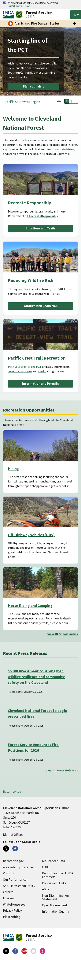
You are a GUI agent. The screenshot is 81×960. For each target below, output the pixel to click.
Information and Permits (40, 383)
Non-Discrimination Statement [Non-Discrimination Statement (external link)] (55, 897)
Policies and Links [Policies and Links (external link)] (54, 883)
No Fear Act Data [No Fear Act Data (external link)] (53, 861)
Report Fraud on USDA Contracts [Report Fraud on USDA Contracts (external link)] (57, 875)
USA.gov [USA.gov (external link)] (8, 898)
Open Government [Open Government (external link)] (54, 905)
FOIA (45, 867)
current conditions (20, 371)
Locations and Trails (40, 228)
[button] (59, 101)
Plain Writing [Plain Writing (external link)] (11, 917)
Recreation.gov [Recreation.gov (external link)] (13, 861)
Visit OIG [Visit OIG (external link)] (8, 873)
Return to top (12, 791)
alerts (42, 371)
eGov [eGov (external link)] (45, 889)
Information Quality (55, 911)
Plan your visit (33, 86)
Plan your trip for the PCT (25, 367)
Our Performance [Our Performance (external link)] (15, 879)
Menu (76, 14)
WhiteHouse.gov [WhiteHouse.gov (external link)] (14, 904)
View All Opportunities (62, 634)
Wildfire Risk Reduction (41, 306)
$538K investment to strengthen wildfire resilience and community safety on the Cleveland (36, 677)
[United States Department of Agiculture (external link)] (9, 14)
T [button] (67, 101)
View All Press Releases (62, 770)
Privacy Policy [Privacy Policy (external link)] (12, 910)
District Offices (13, 835)
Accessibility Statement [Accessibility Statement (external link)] (19, 867)
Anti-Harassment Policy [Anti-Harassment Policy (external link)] (19, 886)
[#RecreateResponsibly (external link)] (44, 216)
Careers (8, 892)
